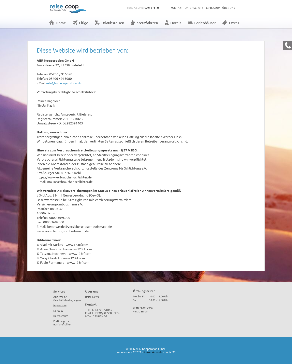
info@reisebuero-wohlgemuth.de (102, 314)
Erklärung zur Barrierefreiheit (62, 322)
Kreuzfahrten (144, 22)
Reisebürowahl (153, 352)
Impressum (212, 8)
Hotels (173, 22)
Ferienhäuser (202, 23)
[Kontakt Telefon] (287, 45)
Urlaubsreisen (109, 22)
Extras (230, 22)
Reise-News (92, 296)
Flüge (80, 22)
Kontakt (177, 8)
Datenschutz (194, 8)
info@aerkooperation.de (64, 83)
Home (57, 22)
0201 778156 (152, 7)
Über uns (228, 8)
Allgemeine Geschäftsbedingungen (67, 298)
